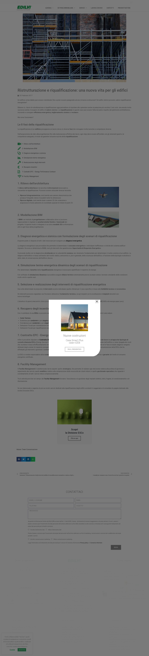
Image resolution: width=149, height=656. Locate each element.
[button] (97, 301)
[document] (74, 328)
